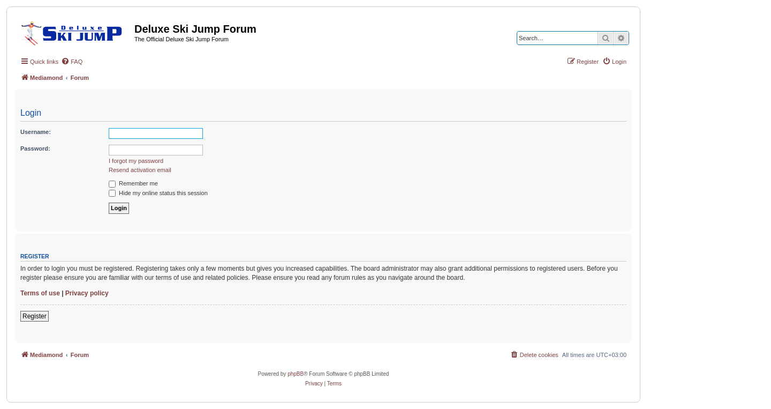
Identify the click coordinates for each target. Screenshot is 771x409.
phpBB (296, 374)
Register (34, 316)
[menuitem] (71, 61)
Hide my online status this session (158, 193)
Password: (35, 148)
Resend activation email (140, 170)
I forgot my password (136, 161)
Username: (35, 132)
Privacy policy (87, 293)
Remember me (133, 183)
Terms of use (40, 293)
